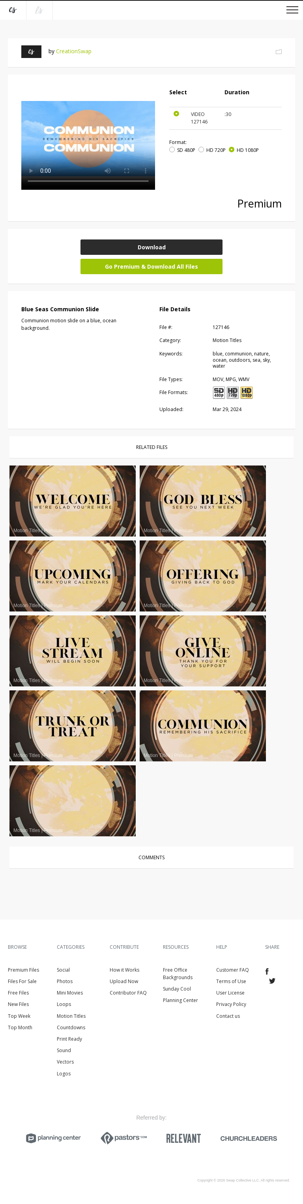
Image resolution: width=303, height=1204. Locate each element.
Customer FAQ (232, 970)
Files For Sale (22, 981)
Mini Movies (70, 992)
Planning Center (180, 1000)
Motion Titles (71, 1016)
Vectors (65, 1061)
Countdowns (71, 1027)
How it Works (124, 970)
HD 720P (216, 150)
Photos (65, 981)
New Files (18, 1004)
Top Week (19, 1016)
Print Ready (69, 1039)
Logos (64, 1073)
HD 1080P (248, 150)
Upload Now (124, 981)
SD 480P (186, 150)
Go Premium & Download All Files (151, 266)
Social (63, 970)
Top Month (20, 1027)
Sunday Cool (177, 988)
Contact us (228, 1016)
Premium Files (23, 970)
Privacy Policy (231, 1004)
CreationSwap (74, 51)
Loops (64, 1004)
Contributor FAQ (128, 992)
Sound (64, 1050)
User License (230, 992)
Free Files (18, 992)
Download (152, 247)
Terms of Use (231, 981)
